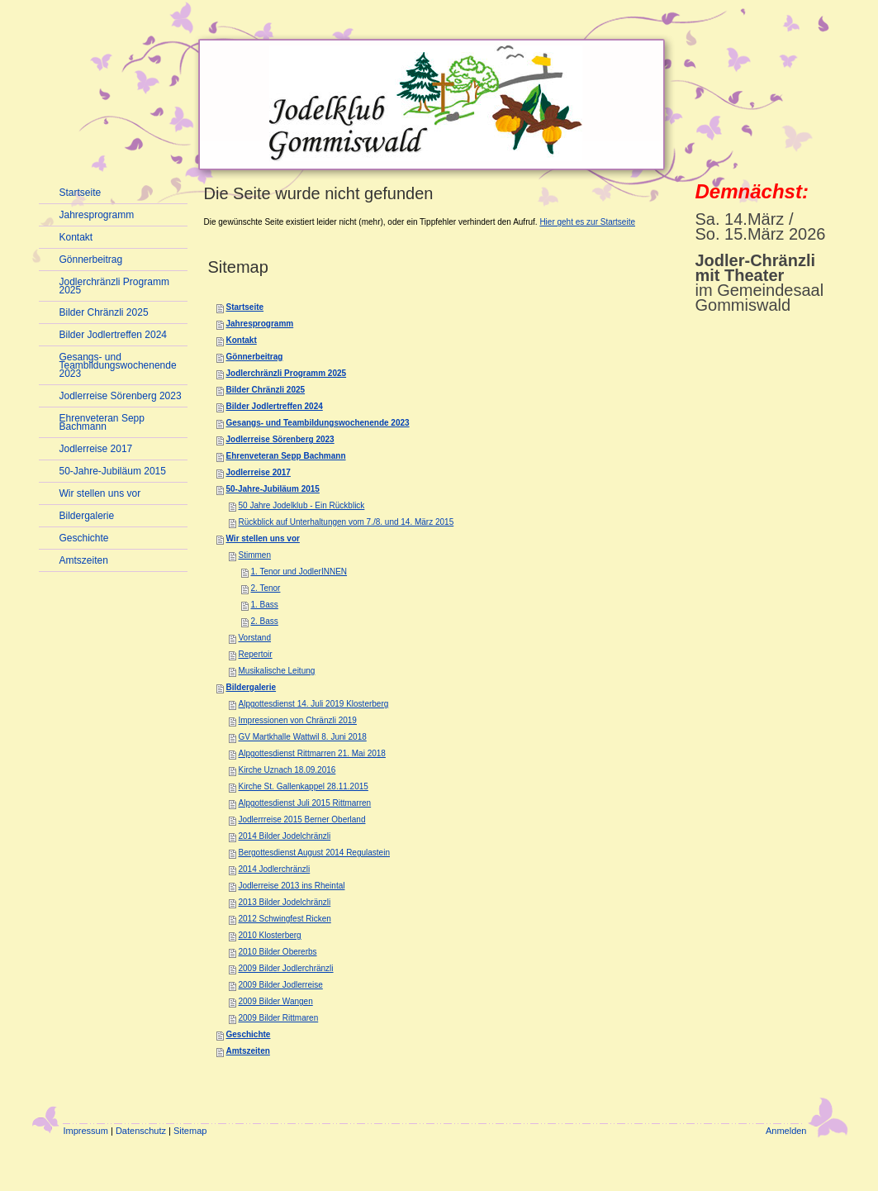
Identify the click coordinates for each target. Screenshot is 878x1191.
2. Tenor (266, 588)
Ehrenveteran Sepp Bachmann (286, 455)
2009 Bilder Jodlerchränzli (286, 968)
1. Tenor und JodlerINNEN (299, 571)
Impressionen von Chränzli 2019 (298, 720)
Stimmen (255, 555)
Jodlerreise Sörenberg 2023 (280, 439)
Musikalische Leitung (277, 670)
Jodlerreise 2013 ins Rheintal (292, 885)
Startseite (245, 307)
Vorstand (255, 637)
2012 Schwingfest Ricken (285, 918)
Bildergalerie (251, 687)
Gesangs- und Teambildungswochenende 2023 (318, 422)
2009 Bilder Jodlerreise (281, 984)
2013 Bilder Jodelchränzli (285, 902)
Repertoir (256, 654)
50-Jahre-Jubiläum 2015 (273, 488)
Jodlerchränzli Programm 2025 (286, 373)
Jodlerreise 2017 (258, 472)
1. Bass (264, 604)
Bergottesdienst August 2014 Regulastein (314, 852)
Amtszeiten (248, 1050)
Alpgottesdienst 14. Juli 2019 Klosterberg (314, 703)
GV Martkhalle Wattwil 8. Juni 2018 (303, 736)
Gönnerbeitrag (254, 356)
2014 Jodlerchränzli (275, 869)
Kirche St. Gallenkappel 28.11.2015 (303, 786)
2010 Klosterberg (270, 935)
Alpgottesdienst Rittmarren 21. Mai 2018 (312, 753)
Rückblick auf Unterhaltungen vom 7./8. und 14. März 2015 (346, 521)
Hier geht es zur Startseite (587, 221)
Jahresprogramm (260, 323)
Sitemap (189, 1131)
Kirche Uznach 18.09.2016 (287, 769)
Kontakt (241, 340)
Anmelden (786, 1131)
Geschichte (248, 1034)
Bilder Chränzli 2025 (266, 389)
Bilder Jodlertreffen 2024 (274, 406)
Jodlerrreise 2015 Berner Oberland (302, 819)
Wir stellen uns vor (263, 538)
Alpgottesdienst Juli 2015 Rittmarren (305, 802)
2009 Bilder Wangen (276, 1001)
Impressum (86, 1131)
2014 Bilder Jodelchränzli (285, 836)
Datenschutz (141, 1131)
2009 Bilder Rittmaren (279, 1017)
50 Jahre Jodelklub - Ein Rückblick (302, 505)
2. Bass (264, 621)
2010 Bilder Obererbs (278, 951)
